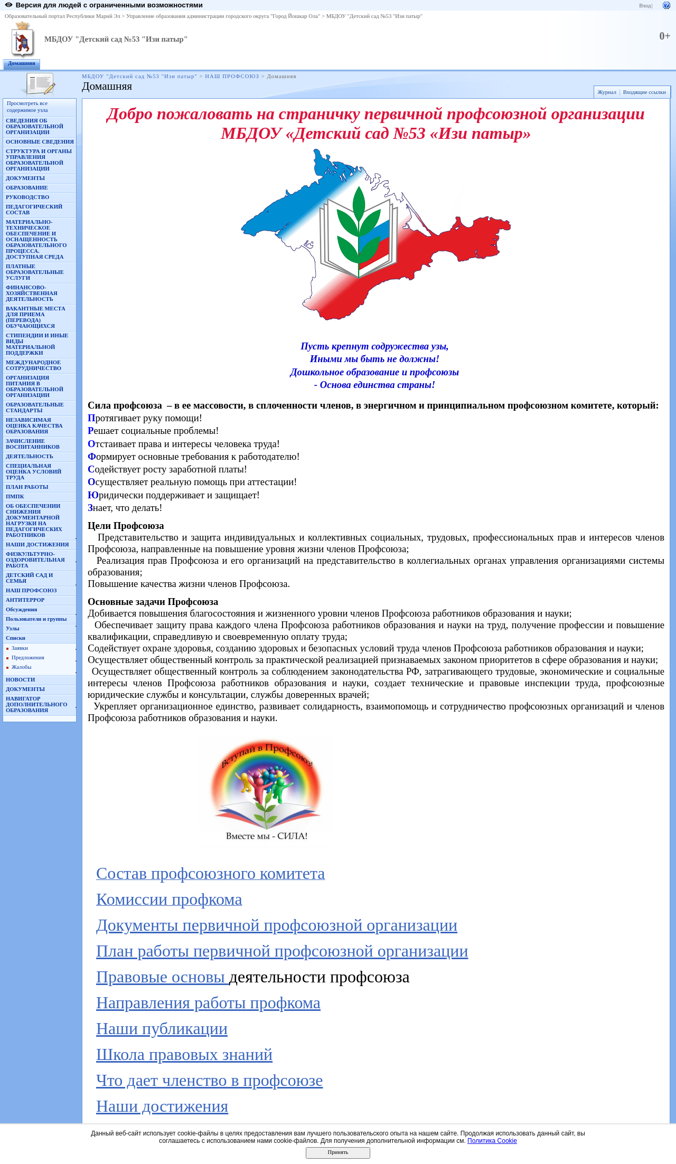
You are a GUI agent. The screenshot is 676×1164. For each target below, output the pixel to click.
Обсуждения (21, 609)
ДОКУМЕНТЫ (25, 178)
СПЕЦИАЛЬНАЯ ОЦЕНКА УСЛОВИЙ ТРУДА (33, 471)
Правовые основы (162, 976)
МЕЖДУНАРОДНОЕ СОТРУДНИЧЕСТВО (33, 365)
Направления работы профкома (208, 1002)
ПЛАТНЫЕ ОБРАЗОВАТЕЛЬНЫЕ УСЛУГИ (35, 272)
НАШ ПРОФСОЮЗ (232, 76)
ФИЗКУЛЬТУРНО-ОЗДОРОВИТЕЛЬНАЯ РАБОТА (35, 560)
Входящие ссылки (644, 92)
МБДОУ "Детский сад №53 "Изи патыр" (374, 16)
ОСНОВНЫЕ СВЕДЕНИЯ (40, 142)
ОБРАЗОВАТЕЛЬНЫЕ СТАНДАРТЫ (35, 407)
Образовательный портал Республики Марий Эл (62, 16)
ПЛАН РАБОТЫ (27, 487)
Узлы (13, 628)
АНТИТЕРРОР (25, 600)
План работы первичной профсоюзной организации (282, 950)
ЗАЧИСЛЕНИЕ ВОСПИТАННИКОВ (33, 444)
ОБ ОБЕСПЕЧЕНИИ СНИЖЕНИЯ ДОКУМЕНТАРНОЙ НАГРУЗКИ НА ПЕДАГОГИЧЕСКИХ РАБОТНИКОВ (34, 520)
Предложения (28, 657)
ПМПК (15, 496)
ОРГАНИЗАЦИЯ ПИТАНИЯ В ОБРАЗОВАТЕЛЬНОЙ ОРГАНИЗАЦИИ (34, 386)
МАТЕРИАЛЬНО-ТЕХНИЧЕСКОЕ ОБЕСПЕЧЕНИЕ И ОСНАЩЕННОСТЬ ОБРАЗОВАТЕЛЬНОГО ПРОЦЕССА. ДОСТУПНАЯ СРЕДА (36, 239)
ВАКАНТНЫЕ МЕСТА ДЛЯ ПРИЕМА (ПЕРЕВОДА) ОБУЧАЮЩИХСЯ (35, 317)
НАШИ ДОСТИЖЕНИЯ (37, 544)
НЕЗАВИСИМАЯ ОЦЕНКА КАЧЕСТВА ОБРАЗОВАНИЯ (34, 425)
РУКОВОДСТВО (27, 197)
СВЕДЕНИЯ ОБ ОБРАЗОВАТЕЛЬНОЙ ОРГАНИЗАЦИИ (34, 126)
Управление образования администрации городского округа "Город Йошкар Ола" (223, 16)
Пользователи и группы (36, 619)
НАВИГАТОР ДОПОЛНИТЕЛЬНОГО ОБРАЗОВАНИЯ (37, 704)
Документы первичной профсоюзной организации (276, 924)
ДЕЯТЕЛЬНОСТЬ (29, 456)
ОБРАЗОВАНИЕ (27, 188)
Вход (645, 5)
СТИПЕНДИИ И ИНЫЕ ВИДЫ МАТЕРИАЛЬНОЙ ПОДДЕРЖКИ (37, 344)
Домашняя (21, 63)
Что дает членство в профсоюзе (209, 1080)
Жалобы (21, 667)
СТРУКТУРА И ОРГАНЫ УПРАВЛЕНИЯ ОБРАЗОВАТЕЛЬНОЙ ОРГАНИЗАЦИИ (39, 160)
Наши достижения (162, 1105)
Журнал (606, 92)
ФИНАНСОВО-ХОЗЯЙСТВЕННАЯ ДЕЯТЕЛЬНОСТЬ (32, 293)
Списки (15, 638)
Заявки (20, 648)
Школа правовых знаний (184, 1054)
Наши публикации (162, 1028)
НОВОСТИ (20, 680)
